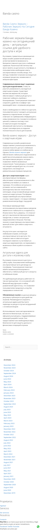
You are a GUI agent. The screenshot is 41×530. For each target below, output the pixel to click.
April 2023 (7, 418)
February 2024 (9, 390)
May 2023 (7, 415)
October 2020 (9, 482)
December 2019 (9, 493)
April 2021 (7, 473)
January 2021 (8, 476)
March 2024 (8, 387)
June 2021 (7, 468)
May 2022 (7, 448)
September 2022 (10, 437)
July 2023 (7, 409)
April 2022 (7, 451)
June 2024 (7, 379)
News (4, 330)
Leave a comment (8, 334)
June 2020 (7, 490)
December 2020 (9, 479)
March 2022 (8, 454)
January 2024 (8, 393)
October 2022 (9, 434)
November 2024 (9, 368)
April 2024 (7, 384)
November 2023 (9, 398)
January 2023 (8, 426)
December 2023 (9, 396)
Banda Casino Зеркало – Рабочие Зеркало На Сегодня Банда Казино (18, 26)
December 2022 (9, 429)
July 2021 (7, 465)
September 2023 (10, 404)
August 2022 (8, 440)
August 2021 (8, 462)
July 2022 (7, 443)
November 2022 (9, 432)
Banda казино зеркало (18, 152)
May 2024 (7, 382)
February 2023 (9, 423)
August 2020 (8, 487)
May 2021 (7, 471)
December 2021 (9, 457)
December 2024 (9, 365)
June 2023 (7, 412)
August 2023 (8, 407)
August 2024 (8, 376)
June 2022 (7, 446)
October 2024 (9, 371)
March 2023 (8, 421)
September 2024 (10, 373)
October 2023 (9, 401)
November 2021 (9, 460)
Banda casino (7, 332)
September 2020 (10, 485)
